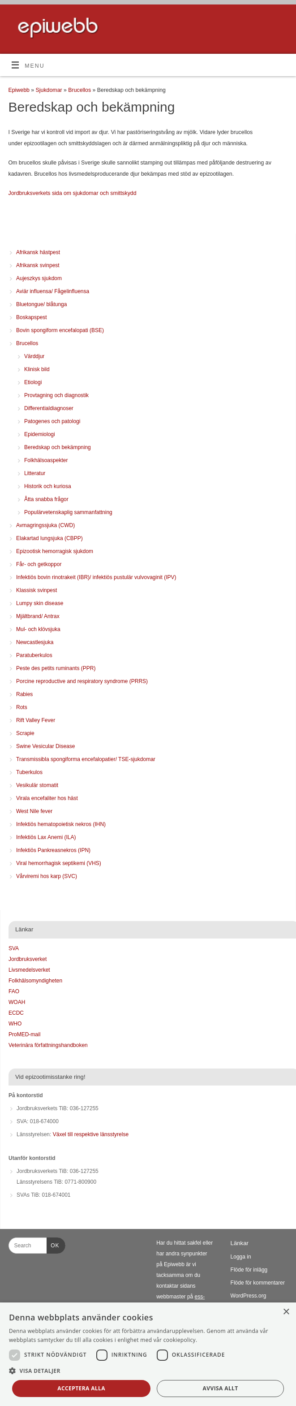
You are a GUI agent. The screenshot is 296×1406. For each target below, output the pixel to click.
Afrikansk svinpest (38, 265)
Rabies (24, 694)
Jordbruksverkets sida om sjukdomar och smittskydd (73, 193)
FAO (14, 991)
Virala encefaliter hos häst (47, 798)
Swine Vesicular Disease (45, 746)
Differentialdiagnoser (48, 408)
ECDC (16, 1013)
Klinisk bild (37, 369)
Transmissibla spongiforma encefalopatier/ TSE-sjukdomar (85, 759)
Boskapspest (31, 317)
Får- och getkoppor (38, 564)
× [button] (286, 1312)
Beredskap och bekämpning (57, 447)
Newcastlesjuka (34, 642)
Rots (21, 707)
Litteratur (34, 473)
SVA (14, 948)
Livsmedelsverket (29, 970)
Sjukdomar (50, 90)
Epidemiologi (39, 434)
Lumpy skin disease (39, 603)
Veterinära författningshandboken (48, 1045)
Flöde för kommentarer (258, 1283)
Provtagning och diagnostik (56, 395)
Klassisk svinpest (36, 590)
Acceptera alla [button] (81, 1388)
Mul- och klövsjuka (38, 629)
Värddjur (34, 356)
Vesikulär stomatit (37, 785)
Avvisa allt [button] (220, 1388)
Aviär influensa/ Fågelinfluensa (52, 291)
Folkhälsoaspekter (46, 460)
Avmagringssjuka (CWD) (45, 525)
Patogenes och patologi (52, 421)
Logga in (241, 1257)
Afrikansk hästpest (38, 252)
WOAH (17, 1002)
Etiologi (33, 382)
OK (53, 1244)
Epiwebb (19, 90)
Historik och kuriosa (47, 486)
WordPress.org (248, 1296)
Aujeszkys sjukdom (39, 278)
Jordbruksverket (28, 959)
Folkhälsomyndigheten (35, 981)
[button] (148, 1371)
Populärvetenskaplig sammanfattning (68, 512)
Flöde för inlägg (249, 1270)
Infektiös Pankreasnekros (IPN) (53, 850)
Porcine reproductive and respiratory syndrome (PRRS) (82, 681)
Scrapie (25, 733)
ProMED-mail (24, 1034)
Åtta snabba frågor (46, 499)
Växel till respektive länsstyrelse (91, 1134)
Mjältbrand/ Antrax (38, 616)
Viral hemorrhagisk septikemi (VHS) (58, 863)
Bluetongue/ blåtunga (41, 304)
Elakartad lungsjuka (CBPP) (49, 538)
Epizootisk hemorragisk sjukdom (54, 551)
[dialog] (148, 1354)
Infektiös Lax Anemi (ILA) (46, 837)
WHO (15, 1024)
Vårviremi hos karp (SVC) (46, 876)
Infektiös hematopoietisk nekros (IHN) (61, 824)
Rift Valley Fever (35, 720)
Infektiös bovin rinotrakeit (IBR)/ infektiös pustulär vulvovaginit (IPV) (96, 577)
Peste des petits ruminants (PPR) (55, 668)
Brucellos (80, 90)
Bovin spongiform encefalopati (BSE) (60, 330)
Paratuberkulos (34, 655)
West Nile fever (34, 811)
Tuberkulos (29, 772)
